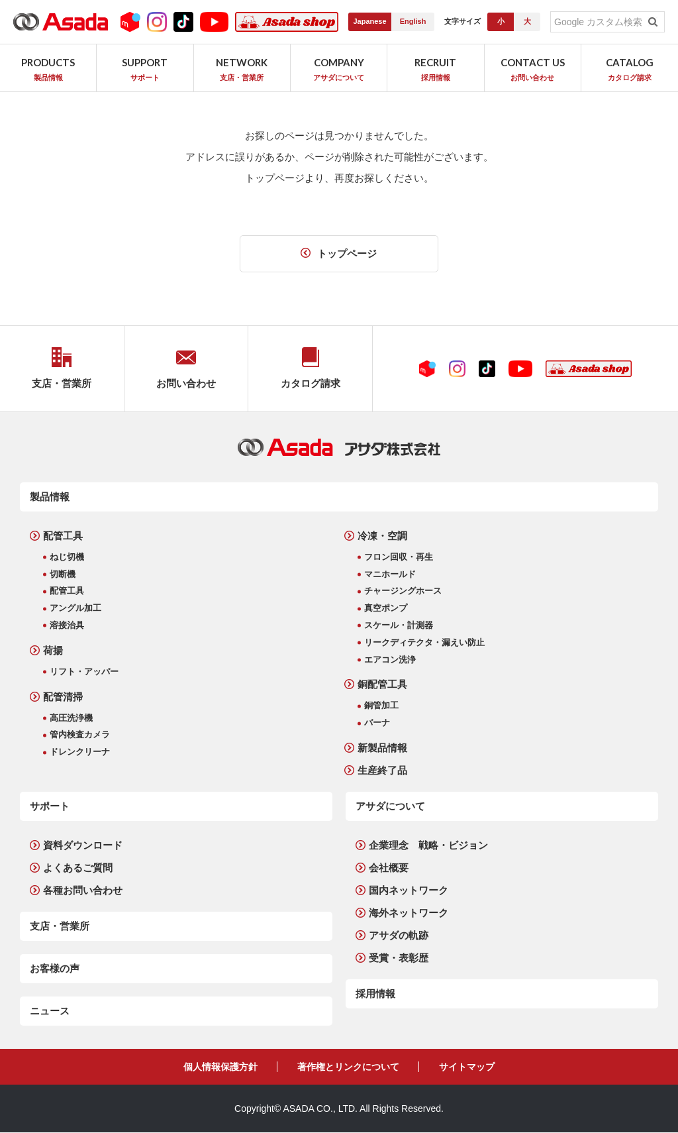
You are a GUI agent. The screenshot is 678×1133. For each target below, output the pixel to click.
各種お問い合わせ (82, 890)
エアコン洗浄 (390, 660)
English (413, 21)
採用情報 (375, 993)
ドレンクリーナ (80, 752)
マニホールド (390, 574)
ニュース (50, 1010)
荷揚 (53, 650)
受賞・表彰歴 (398, 957)
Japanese (369, 21)
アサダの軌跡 (398, 935)
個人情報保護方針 (220, 1066)
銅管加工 (381, 706)
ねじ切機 (67, 557)
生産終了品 (382, 770)
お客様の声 (54, 968)
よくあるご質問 (78, 867)
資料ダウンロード (82, 845)
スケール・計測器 (398, 625)
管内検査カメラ (80, 735)
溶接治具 (67, 625)
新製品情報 (382, 747)
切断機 (62, 574)
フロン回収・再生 (398, 557)
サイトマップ (467, 1066)
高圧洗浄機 (71, 718)
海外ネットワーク (408, 912)
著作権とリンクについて (348, 1066)
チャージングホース (403, 591)
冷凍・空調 (382, 535)
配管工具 (63, 535)
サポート (50, 806)
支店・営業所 (59, 926)
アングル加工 (75, 608)
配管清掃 (63, 696)
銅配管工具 (382, 684)
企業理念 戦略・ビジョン (428, 845)
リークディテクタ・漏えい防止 (424, 642)
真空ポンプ (385, 608)
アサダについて (390, 806)
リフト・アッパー (84, 671)
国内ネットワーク (408, 890)
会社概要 (389, 867)
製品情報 (50, 496)
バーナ (377, 723)
